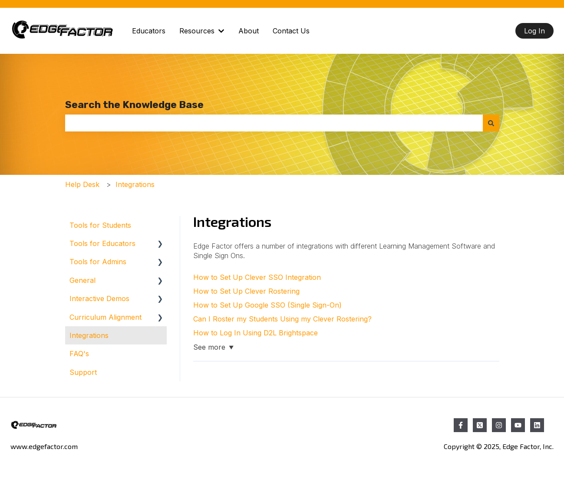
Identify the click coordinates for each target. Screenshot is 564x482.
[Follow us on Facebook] (461, 425)
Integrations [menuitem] (89, 335)
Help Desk (82, 184)
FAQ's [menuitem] (79, 353)
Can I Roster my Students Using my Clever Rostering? (282, 319)
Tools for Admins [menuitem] (97, 261)
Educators (148, 30)
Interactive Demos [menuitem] (99, 298)
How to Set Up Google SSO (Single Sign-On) (267, 305)
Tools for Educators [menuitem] (102, 243)
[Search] (491, 123)
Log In (534, 30)
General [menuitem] (82, 280)
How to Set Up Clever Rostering (246, 291)
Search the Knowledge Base (134, 104)
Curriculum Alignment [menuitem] (105, 317)
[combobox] (274, 123)
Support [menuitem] (83, 372)
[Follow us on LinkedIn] (537, 425)
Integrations (135, 184)
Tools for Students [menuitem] (100, 225)
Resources (196, 30)
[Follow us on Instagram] (499, 425)
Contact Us (291, 30)
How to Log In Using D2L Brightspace (255, 332)
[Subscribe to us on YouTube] (518, 425)
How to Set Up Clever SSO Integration (257, 277)
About (248, 30)
